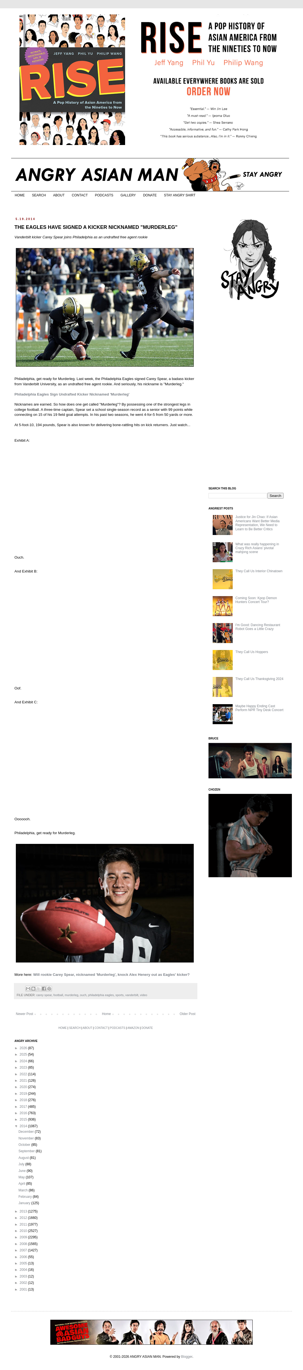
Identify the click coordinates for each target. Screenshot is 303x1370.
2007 (24, 1250)
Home (106, 1014)
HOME (20, 195)
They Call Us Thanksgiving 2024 (259, 679)
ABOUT (58, 195)
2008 (24, 1244)
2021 (24, 1080)
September (27, 1151)
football (58, 995)
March (23, 1190)
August (24, 1158)
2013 (24, 1211)
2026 (24, 1048)
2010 (24, 1231)
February (25, 1197)
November (26, 1138)
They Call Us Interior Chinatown (258, 571)
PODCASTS (104, 195)
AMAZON (133, 1027)
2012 (24, 1218)
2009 (24, 1237)
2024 (24, 1061)
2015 (24, 1119)
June (22, 1171)
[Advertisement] (250, 394)
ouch (83, 995)
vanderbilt (131, 995)
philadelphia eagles (101, 995)
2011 (24, 1224)
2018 (24, 1100)
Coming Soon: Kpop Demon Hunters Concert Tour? (256, 600)
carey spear (44, 995)
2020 (24, 1087)
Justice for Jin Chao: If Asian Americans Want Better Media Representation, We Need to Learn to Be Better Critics (257, 523)
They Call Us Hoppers (251, 652)
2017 (24, 1107)
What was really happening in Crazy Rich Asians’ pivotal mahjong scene (257, 548)
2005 (24, 1263)
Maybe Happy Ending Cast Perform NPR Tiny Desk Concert (259, 708)
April (22, 1184)
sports (119, 995)
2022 (24, 1074)
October (24, 1145)
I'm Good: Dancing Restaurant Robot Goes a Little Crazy (257, 627)
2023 (24, 1067)
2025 (24, 1054)
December (26, 1132)
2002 (24, 1283)
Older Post (187, 1014)
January (24, 1203)
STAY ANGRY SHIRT (179, 195)
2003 (24, 1276)
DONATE (150, 195)
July (21, 1164)
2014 (24, 1126)
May (22, 1177)
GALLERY (128, 195)
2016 (24, 1113)
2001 (24, 1289)
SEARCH (39, 195)
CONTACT (80, 195)
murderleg (71, 995)
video (143, 995)
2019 (24, 1094)
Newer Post (24, 1014)
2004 (24, 1270)
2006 (24, 1257)
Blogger (186, 1357)
